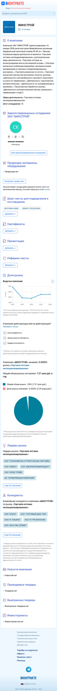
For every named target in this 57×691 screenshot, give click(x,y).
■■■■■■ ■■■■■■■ (16, 141)
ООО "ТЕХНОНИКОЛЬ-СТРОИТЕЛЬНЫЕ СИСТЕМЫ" (27, 461)
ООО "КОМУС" (11, 467)
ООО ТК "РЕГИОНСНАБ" (35, 520)
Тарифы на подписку (27, 650)
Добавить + (10, 214)
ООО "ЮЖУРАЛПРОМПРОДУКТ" (35, 467)
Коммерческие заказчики (27, 632)
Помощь (21, 660)
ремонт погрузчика (31, 208)
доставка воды (11, 208)
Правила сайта (24, 657)
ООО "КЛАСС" (10, 514)
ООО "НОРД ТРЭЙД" (14, 472)
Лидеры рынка (16, 445)
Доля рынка (15, 275)
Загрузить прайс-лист (14, 181)
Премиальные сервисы (26, 642)
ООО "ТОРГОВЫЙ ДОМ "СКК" (33, 514)
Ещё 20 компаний (12, 485)
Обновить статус (10, 326)
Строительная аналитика (27, 639)
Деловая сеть (22, 645)
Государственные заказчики (28, 635)
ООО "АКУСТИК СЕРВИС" (16, 525)
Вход (8, 8)
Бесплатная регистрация (21, 8)
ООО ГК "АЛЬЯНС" (12, 520)
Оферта (20, 653)
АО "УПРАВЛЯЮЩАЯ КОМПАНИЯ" (20, 478)
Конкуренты (15, 495)
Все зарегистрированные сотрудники (28, 153)
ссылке (47, 189)
